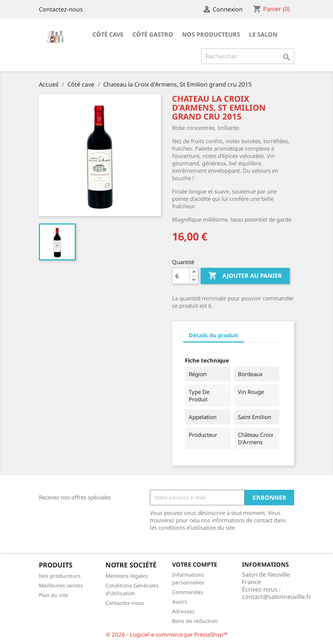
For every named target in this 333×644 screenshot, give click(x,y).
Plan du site (53, 595)
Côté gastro (152, 34)
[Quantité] (181, 276)
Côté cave (108, 34)
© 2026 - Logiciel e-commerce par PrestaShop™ (167, 634)
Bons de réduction (195, 620)
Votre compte (194, 564)
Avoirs (179, 601)
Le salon (263, 34)
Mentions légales (126, 575)
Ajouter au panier (245, 276)
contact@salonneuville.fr (276, 597)
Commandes (187, 592)
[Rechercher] (247, 56)
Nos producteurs (211, 34)
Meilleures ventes (61, 585)
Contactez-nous (61, 9)
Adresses (183, 611)
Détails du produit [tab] (213, 335)
